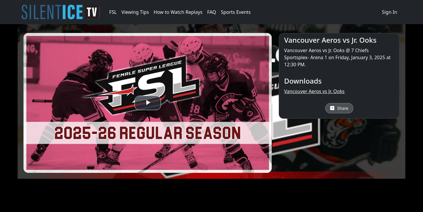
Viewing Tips (135, 12)
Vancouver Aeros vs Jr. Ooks (314, 91)
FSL (113, 12)
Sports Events (236, 12)
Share (339, 108)
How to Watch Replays (178, 12)
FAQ (211, 12)
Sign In (389, 12)
